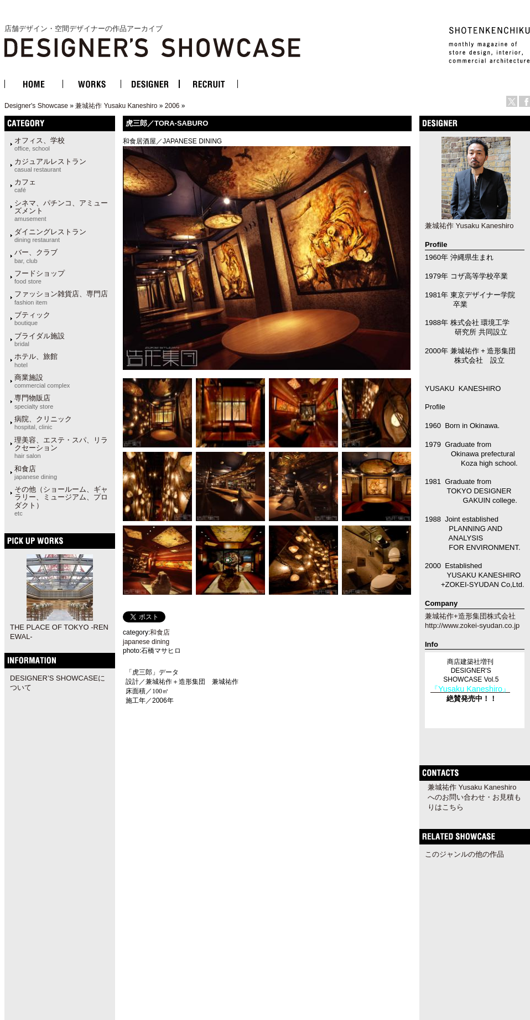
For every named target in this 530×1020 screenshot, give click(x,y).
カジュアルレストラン (50, 165)
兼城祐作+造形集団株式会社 (470, 616)
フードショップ (39, 277)
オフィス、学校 (39, 144)
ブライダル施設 (39, 339)
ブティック (32, 318)
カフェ (25, 185)
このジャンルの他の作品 (464, 854)
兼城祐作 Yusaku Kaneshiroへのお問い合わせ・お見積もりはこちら (474, 797)
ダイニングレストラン (50, 235)
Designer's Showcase (36, 106)
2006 (172, 106)
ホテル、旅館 (36, 360)
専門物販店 (33, 401)
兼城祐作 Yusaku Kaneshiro (116, 106)
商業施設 (42, 381)
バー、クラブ (36, 256)
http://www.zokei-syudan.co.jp (472, 625)
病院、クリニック (43, 422)
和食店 (35, 472)
